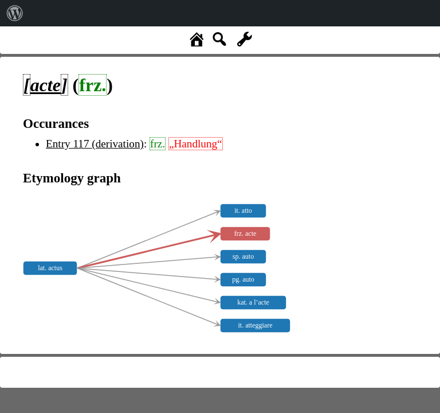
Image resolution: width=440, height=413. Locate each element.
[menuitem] (15, 13)
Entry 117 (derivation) (95, 144)
